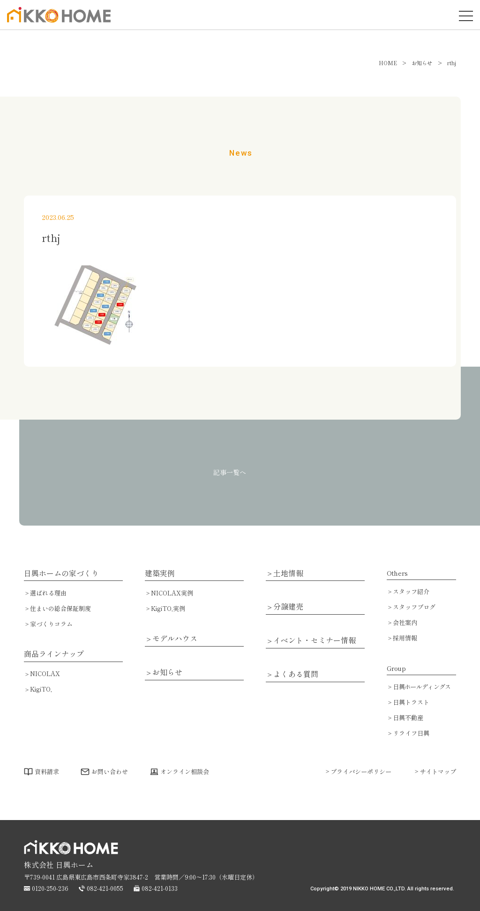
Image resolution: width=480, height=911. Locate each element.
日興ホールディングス (421, 686)
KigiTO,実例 (168, 608)
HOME (388, 63)
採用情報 (405, 637)
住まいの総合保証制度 (60, 608)
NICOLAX (45, 673)
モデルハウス (174, 638)
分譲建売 (288, 606)
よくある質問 (295, 674)
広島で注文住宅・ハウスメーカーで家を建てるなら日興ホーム (56, 22)
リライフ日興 (411, 733)
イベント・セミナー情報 (314, 640)
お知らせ (167, 672)
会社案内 (405, 622)
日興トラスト (411, 702)
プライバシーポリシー (360, 771)
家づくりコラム (51, 623)
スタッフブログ (414, 606)
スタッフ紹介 (411, 591)
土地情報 (288, 573)
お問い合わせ (109, 771)
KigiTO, (41, 689)
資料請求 (47, 771)
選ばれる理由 (48, 592)
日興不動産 (408, 717)
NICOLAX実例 (172, 592)
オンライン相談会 (184, 771)
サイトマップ (438, 771)
